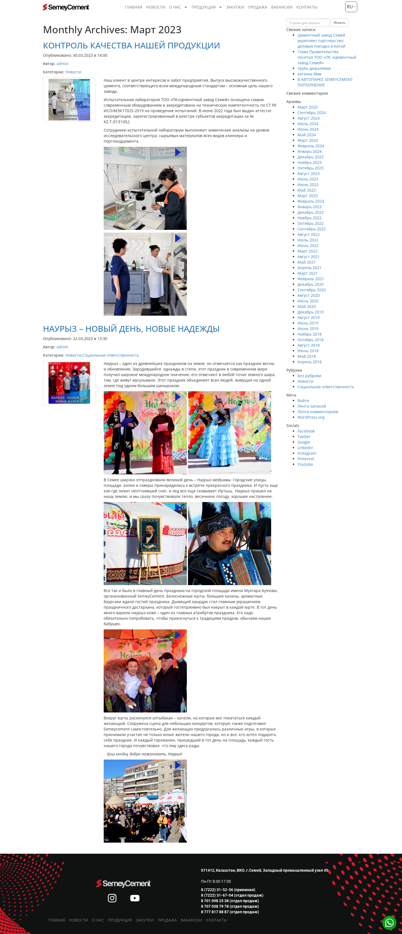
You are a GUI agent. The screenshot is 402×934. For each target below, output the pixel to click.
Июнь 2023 (308, 184)
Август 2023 (308, 173)
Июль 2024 (307, 123)
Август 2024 (308, 118)
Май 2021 (306, 262)
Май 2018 (306, 356)
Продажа (257, 7)
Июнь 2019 (308, 328)
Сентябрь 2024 (311, 112)
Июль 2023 (307, 179)
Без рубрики (309, 375)
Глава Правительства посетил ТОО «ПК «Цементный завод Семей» (326, 57)
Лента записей (311, 406)
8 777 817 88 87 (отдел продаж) (230, 912)
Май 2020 (306, 306)
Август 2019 (308, 317)
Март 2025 (307, 107)
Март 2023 (307, 195)
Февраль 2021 (310, 278)
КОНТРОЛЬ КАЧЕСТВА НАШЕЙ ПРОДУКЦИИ (131, 45)
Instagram (306, 453)
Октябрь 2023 (310, 168)
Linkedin (305, 447)
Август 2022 (308, 234)
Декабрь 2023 (310, 156)
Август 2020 (308, 295)
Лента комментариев (317, 411)
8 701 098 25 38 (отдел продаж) (230, 901)
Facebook (306, 431)
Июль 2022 (307, 240)
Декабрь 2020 (310, 284)
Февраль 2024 (310, 145)
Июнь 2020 (308, 300)
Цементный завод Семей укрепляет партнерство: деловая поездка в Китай (321, 40)
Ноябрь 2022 (309, 217)
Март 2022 (307, 251)
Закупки (235, 7)
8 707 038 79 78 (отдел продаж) (230, 906)
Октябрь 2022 (310, 223)
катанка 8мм (309, 73)
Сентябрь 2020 (311, 289)
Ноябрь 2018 (309, 334)
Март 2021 (307, 273)
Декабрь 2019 (310, 312)
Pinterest (305, 458)
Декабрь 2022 (310, 212)
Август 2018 (308, 345)
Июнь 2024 (308, 129)
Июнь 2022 (308, 245)
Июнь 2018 (308, 350)
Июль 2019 (307, 323)
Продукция (207, 7)
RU (349, 7)
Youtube (305, 464)
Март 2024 (307, 140)
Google (303, 442)
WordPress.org (311, 417)
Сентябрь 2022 (311, 228)
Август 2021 (308, 256)
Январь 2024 (309, 151)
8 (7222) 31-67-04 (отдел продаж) (232, 895)
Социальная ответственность (110, 355)
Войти (303, 400)
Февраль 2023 (310, 201)
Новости (155, 7)
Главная (133, 7)
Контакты (306, 7)
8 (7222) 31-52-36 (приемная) (228, 889)
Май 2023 (306, 190)
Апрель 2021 (309, 267)
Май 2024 (306, 134)
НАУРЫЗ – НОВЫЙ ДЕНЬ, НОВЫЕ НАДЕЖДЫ (131, 328)
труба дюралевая (314, 68)
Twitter (304, 436)
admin (62, 63)
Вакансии (281, 7)
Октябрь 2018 (310, 339)
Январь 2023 (309, 206)
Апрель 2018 (309, 361)
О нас (178, 7)
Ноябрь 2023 (309, 162)
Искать (339, 22)
